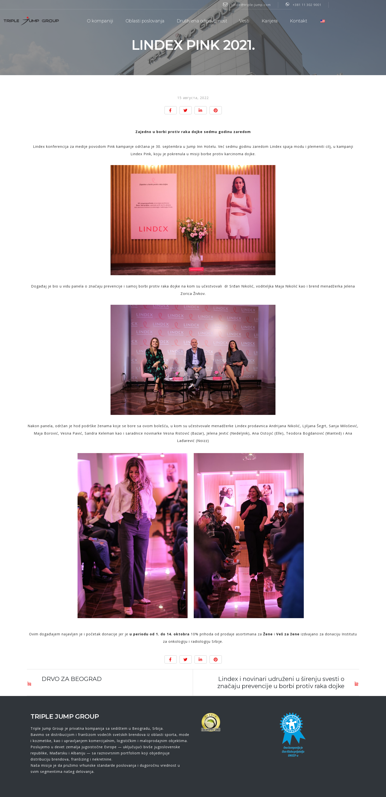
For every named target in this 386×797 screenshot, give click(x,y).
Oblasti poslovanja (171, 19)
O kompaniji (127, 19)
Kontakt (325, 19)
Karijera (297, 19)
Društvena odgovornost (229, 19)
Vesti (271, 19)
